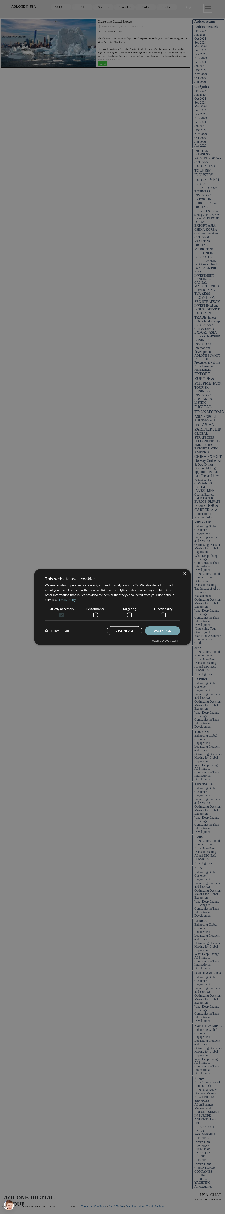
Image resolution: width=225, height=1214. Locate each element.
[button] (58, 630)
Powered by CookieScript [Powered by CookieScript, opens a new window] (165, 640)
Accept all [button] (162, 630)
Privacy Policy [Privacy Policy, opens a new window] (67, 600)
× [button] (184, 573)
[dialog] (112, 607)
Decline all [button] (124, 630)
